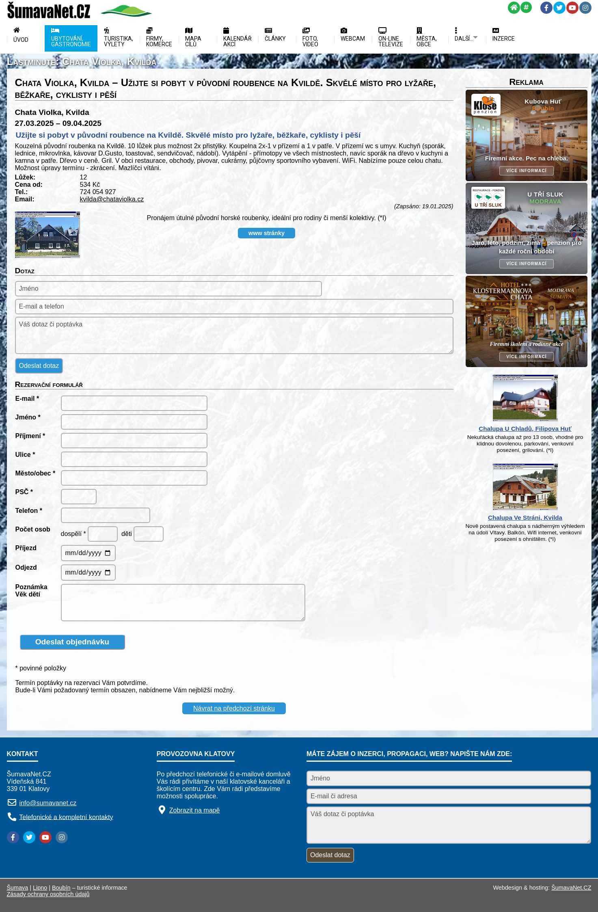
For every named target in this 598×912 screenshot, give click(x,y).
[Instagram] (585, 8)
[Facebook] (546, 8)
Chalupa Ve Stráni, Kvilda (525, 517)
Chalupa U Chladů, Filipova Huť (525, 428)
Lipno (40, 887)
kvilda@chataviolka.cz (112, 199)
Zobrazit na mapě (194, 810)
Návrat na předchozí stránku (234, 708)
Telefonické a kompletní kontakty (66, 816)
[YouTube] (572, 8)
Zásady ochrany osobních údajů (48, 894)
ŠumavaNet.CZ (571, 887)
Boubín (61, 887)
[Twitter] (559, 8)
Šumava (17, 887)
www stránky (266, 233)
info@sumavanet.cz (48, 803)
